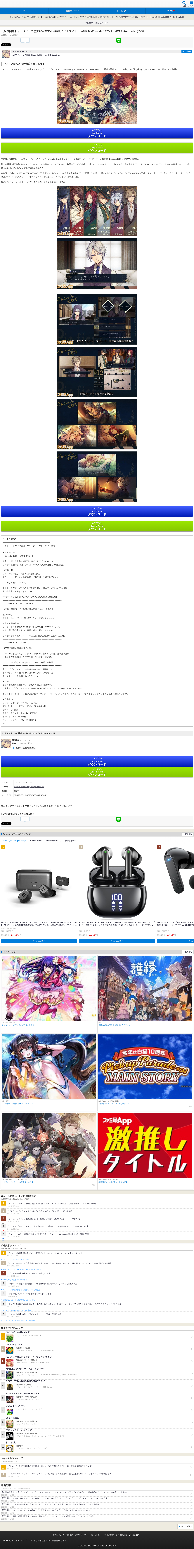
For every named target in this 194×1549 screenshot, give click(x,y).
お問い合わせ (58, 1535)
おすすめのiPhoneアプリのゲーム (58, 17)
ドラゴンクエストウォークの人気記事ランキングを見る (22, 1269)
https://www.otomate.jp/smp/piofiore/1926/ (29, 787)
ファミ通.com (121, 1535)
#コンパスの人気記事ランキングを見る (16, 1259)
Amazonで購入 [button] (39, 941)
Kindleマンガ (36, 841)
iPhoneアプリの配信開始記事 (85, 17)
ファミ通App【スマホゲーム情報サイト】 (26, 17)
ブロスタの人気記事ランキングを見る (16, 1280)
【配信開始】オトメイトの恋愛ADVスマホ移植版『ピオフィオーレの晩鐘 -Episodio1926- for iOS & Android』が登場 (145, 17)
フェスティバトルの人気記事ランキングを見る (19, 1320)
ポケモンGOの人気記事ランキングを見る (17, 1310)
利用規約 (69, 1535)
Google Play (97, 148)
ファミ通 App (10, 4)
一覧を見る (187, 834)
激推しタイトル (102, 23)
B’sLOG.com (134, 1535)
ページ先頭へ (186, 1526)
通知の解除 (109, 1535)
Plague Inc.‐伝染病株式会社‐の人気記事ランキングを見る (21, 1290)
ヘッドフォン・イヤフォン (14, 841)
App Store (97, 133)
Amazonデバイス (53, 841)
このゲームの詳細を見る (25, 748)
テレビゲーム (70, 841)
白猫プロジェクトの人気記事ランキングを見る (19, 1300)
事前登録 (89, 23)
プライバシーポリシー (93, 1535)
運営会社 (78, 1535)
